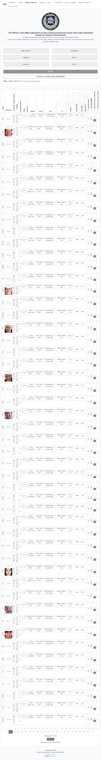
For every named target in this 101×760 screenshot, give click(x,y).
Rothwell (8, 719)
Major (8, 231)
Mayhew (8, 596)
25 (89, 728)
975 (20, 286)
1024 (20, 360)
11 (35, 728)
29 (14, 732)
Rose (8, 684)
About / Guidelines (70, 2)
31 (22, 732)
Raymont (8, 285)
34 (34, 732)
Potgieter (8, 427)
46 (80, 732)
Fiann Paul (53, 756)
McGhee (8, 402)
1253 (20, 252)
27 (97, 728)
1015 (20, 459)
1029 (20, 680)
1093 (20, 517)
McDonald (8, 410)
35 (37, 732)
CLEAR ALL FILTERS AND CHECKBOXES (50, 77)
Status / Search (26, 51)
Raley (8, 169)
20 (70, 728)
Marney (8, 127)
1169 (20, 263)
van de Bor (8, 659)
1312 (20, 398)
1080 (20, 472)
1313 (20, 311)
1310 (20, 153)
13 (43, 728)
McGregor (8, 389)
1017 (20, 423)
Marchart (8, 157)
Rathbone (8, 219)
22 (78, 728)
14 (47, 728)
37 (45, 732)
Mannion (8, 182)
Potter (8, 439)
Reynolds (8, 629)
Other (74, 64)
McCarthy (8, 463)
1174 (20, 655)
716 (20, 373)
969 (20, 410)
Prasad (8, 498)
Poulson (8, 352)
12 (39, 728)
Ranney (8, 207)
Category (26, 57)
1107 (20, 165)
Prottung (8, 558)
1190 (20, 554)
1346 (20, 239)
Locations (26, 64)
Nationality (75, 51)
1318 (20, 385)
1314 (20, 190)
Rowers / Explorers (31, 2)
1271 (20, 228)
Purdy (8, 566)
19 (66, 728)
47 (84, 732)
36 (41, 732)
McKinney (8, 646)
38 (49, 732)
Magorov (8, 621)
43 (68, 732)
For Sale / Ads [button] (13, 6)
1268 (20, 693)
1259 (20, 484)
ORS (4, 4)
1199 (20, 299)
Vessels (20, 2)
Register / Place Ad (84, 2)
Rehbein (8, 340)
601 (20, 324)
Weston (8, 255)
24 (85, 728)
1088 (20, 115)
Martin (8, 119)
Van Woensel (8, 243)
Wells (8, 364)
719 (20, 140)
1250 (20, 349)
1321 (20, 579)
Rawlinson (8, 278)
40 (57, 732)
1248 (20, 276)
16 (54, 728)
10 (31, 728)
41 (61, 732)
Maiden (8, 303)
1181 (20, 337)
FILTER (50, 71)
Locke (8, 707)
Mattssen (8, 323)
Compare (59, 2)
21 (74, 728)
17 (58, 728)
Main (8, 267)
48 (87, 732)
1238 (20, 506)
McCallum (8, 533)
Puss (8, 315)
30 (18, 732)
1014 (20, 436)
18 (62, 728)
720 (20, 592)
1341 (20, 216)
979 (20, 630)
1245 (20, 448)
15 (51, 728)
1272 (20, 495)
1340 (20, 542)
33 (30, 732)
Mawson (8, 604)
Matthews (8, 194)
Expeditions (12, 2)
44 (72, 732)
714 (20, 567)
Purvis (8, 487)
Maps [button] (49, 2)
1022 (20, 704)
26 (93, 728)
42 (64, 732)
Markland (8, 144)
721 (20, 617)
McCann (8, 520)
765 (20, 128)
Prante (8, 476)
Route (74, 57)
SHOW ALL (50, 739)
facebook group (50, 754)
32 (26, 732)
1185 (20, 178)
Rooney (8, 671)
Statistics (42, 2)
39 (53, 732)
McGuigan (8, 372)
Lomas (8, 696)
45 (76, 732)
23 (81, 728)
